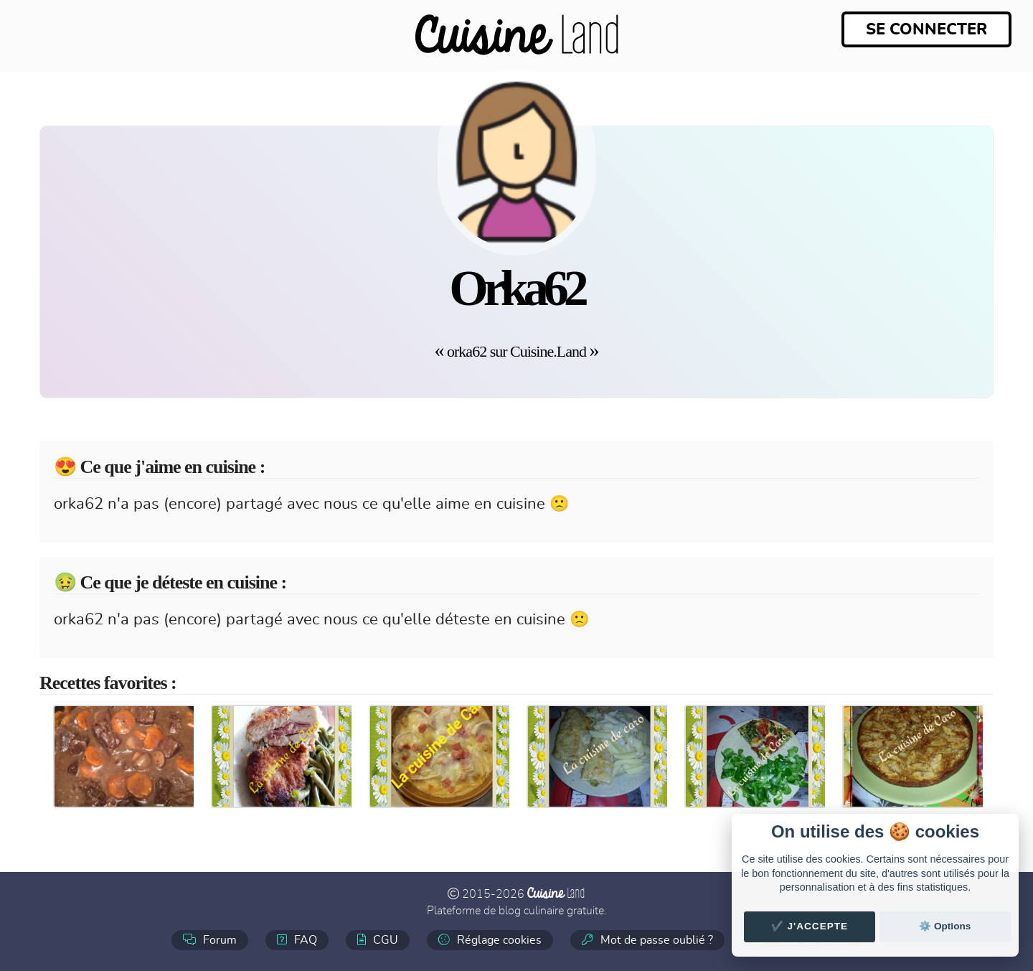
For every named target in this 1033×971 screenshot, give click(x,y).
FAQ (297, 940)
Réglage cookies (490, 940)
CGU (377, 940)
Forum (210, 940)
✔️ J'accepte (810, 926)
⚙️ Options (945, 926)
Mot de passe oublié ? (647, 940)
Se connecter (926, 29)
